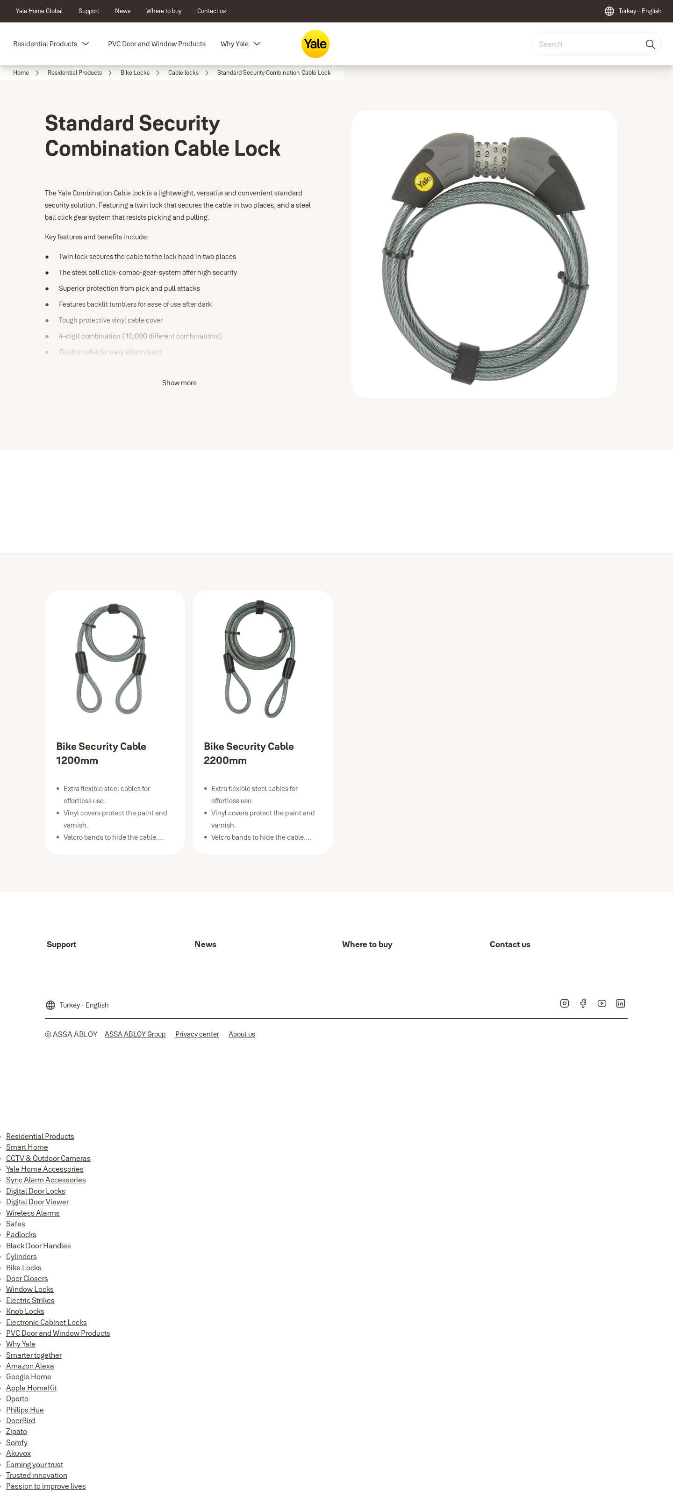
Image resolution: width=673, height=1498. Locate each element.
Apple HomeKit (31, 1387)
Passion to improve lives (46, 1486)
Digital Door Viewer (37, 1201)
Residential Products (45, 43)
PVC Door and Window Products (157, 43)
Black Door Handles (38, 1245)
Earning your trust (34, 1464)
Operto (17, 1398)
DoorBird (20, 1420)
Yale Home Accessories (45, 1169)
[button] (85, 44)
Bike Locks (24, 1267)
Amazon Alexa (30, 1365)
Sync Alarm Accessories (46, 1179)
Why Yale (235, 43)
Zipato (16, 1431)
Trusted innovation (36, 1475)
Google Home (28, 1376)
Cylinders (21, 1256)
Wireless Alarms (33, 1212)
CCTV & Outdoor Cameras (48, 1158)
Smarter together (34, 1355)
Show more (179, 382)
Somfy (17, 1442)
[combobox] (596, 44)
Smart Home (27, 1147)
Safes (15, 1223)
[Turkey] (633, 11)
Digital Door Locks (35, 1191)
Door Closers (27, 1278)
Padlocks (21, 1234)
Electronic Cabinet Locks (46, 1322)
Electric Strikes (30, 1300)
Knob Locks (25, 1311)
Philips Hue (25, 1409)
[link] (39, 11)
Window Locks (30, 1289)
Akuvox (18, 1453)
